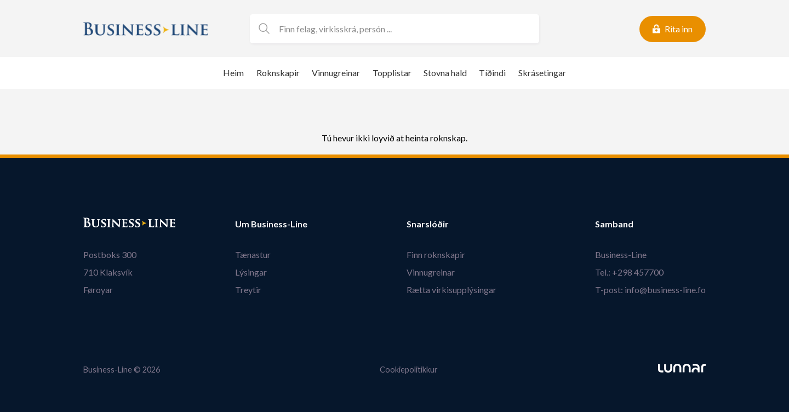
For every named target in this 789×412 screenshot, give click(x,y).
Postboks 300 (109, 254)
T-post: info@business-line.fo (650, 289)
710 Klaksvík (108, 272)
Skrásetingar (542, 72)
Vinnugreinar (336, 72)
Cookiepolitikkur (409, 369)
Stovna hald (445, 72)
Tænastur (253, 254)
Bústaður (102, 224)
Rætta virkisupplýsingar (451, 289)
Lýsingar (251, 272)
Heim (233, 72)
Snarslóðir (428, 224)
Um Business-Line (271, 224)
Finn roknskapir (436, 254)
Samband (614, 224)
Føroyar (98, 289)
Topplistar (392, 72)
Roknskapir (278, 72)
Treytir (248, 289)
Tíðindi (492, 72)
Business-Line (621, 254)
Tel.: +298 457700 (629, 272)
